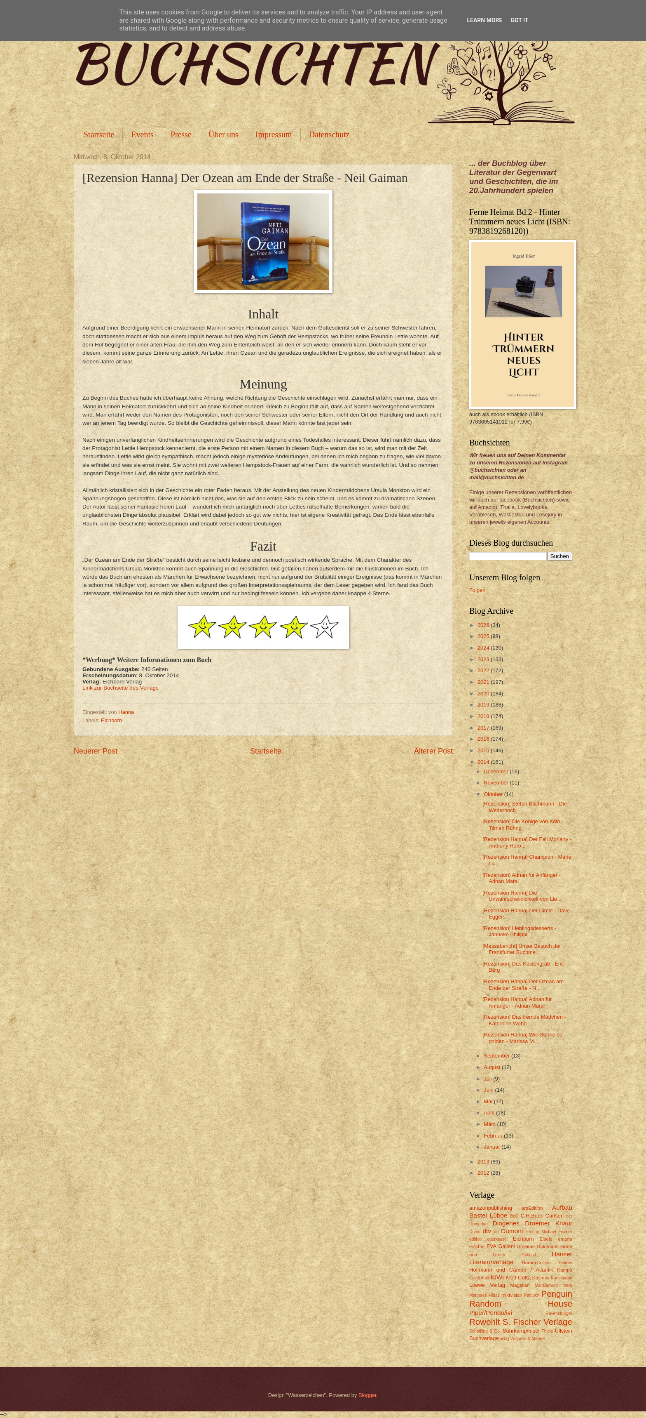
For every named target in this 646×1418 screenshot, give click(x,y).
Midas (493, 1295)
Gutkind (529, 1255)
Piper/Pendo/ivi (490, 1312)
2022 (484, 670)
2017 (484, 728)
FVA (491, 1246)
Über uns (223, 134)
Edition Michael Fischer (549, 1232)
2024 (484, 648)
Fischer (477, 1246)
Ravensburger (558, 1313)
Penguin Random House (520, 1299)
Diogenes (506, 1223)
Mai (489, 1101)
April (490, 1112)
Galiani (507, 1246)
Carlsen (554, 1216)
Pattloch (531, 1295)
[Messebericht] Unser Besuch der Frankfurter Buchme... (521, 949)
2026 (484, 625)
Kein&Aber (479, 1278)
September (497, 1056)
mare (567, 1285)
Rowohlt (484, 1321)
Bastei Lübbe (488, 1215)
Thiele (547, 1331)
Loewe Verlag (487, 1285)
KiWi (497, 1277)
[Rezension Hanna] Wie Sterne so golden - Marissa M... (522, 1038)
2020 (484, 693)
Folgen (477, 590)
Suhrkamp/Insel (521, 1331)
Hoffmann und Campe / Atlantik (511, 1270)
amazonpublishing (490, 1208)
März (490, 1124)
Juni (489, 1090)
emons (565, 1239)
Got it (519, 20)
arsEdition (532, 1208)
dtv (486, 1230)
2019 (484, 705)
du (496, 1232)
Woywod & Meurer (527, 1338)
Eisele (545, 1239)
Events (142, 134)
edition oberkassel (488, 1239)
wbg (504, 1338)
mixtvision (511, 1295)
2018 (484, 716)
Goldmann (548, 1246)
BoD (514, 1216)
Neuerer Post (95, 751)
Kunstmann (561, 1278)
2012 (484, 1173)
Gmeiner (526, 1246)
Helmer (565, 1262)
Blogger (367, 1395)
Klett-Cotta (518, 1277)
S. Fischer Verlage (537, 1321)
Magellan (519, 1285)
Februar (494, 1136)
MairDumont (546, 1285)
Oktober (494, 794)
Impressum (273, 134)
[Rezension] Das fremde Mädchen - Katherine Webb (524, 1020)
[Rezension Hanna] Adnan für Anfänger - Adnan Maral (517, 1002)
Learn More (484, 20)
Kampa (564, 1269)
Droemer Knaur (548, 1223)
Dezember (497, 771)
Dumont (512, 1230)
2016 (484, 739)
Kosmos (541, 1277)
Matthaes (478, 1295)
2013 (484, 1162)
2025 (484, 636)
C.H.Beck (531, 1216)
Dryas (474, 1232)
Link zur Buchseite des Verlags (120, 688)
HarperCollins (536, 1262)
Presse (181, 134)
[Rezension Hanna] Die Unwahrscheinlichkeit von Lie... (522, 896)
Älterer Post (433, 751)
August (493, 1067)
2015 (484, 750)
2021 (484, 682)
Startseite (99, 134)
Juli (488, 1079)
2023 (484, 659)
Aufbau (562, 1207)
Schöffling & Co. (485, 1331)
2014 (484, 762)
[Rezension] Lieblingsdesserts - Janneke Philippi (519, 931)
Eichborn (111, 720)
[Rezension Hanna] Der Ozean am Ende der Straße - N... (523, 984)
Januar (492, 1147)
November (497, 783)
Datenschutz (329, 134)
